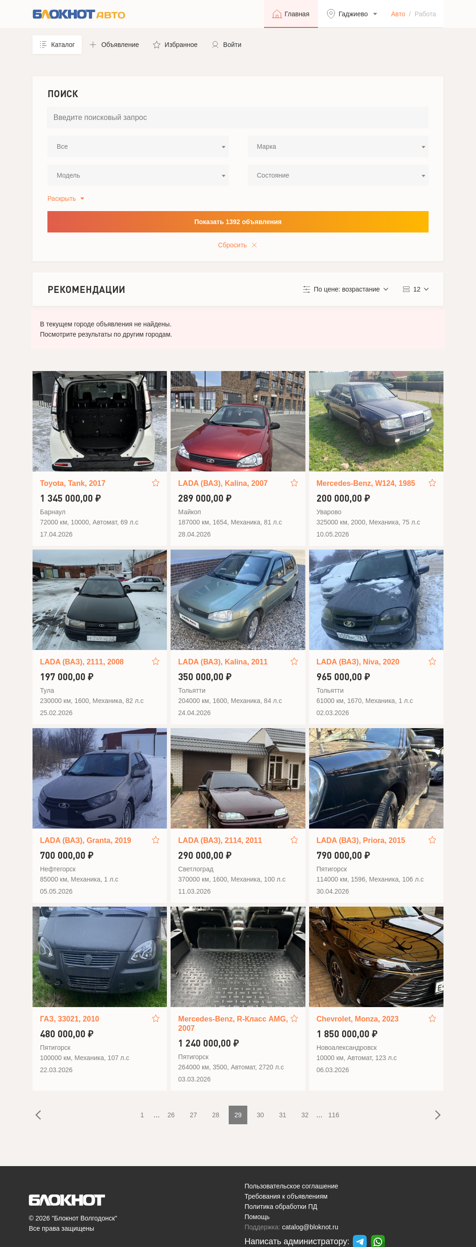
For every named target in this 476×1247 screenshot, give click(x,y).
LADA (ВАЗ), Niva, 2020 (358, 662)
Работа (425, 14)
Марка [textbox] (267, 146)
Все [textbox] (62, 146)
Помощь (257, 1216)
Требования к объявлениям (286, 1196)
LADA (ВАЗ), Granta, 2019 (85, 840)
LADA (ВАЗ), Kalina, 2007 (223, 483)
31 (282, 1115)
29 (238, 1115)
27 (193, 1115)
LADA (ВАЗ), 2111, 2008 (82, 662)
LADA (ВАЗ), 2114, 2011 (220, 840)
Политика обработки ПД (281, 1206)
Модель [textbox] (68, 175)
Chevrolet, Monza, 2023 (358, 1019)
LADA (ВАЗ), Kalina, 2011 (223, 662)
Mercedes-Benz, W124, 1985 (366, 483)
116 (333, 1115)
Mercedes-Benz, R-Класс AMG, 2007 (233, 1023)
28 (215, 1115)
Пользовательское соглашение (291, 1186)
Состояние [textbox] (273, 175)
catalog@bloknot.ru (310, 1227)
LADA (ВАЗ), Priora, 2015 (361, 840)
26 (171, 1115)
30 (260, 1115)
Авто (398, 14)
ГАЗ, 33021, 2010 (69, 1019)
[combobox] (138, 146)
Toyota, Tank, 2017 (73, 483)
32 (305, 1115)
